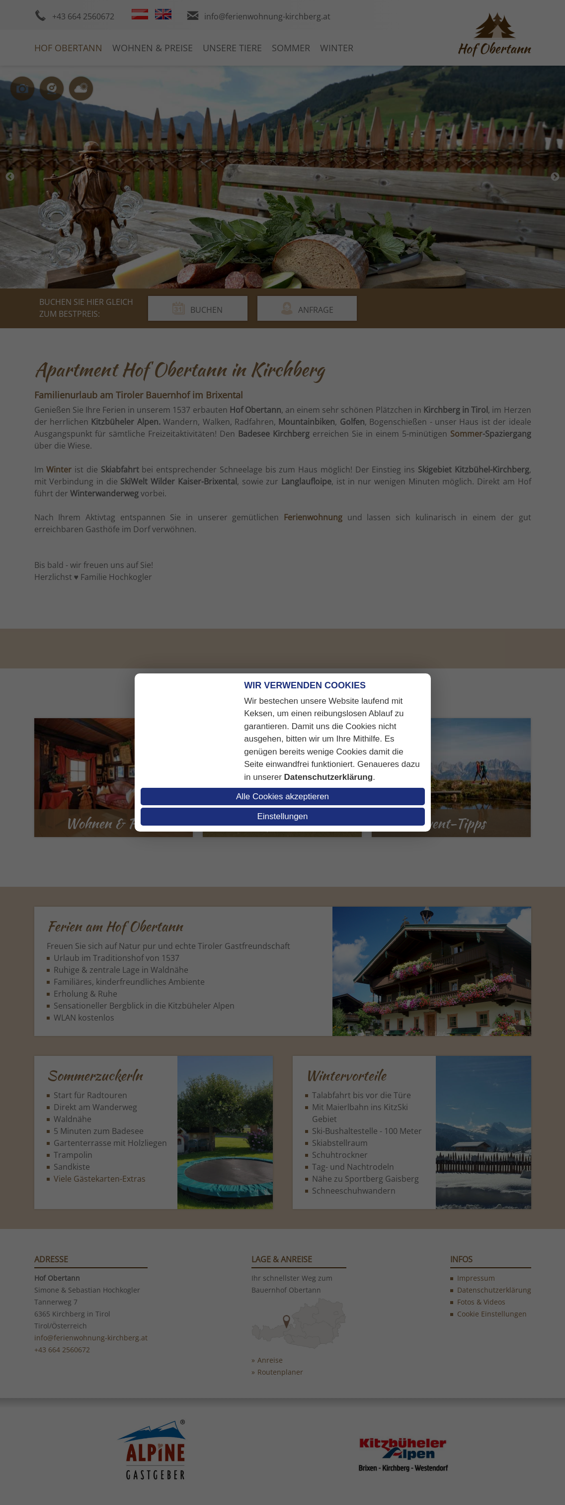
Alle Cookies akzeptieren (282, 796)
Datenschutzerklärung (328, 777)
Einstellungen (282, 816)
